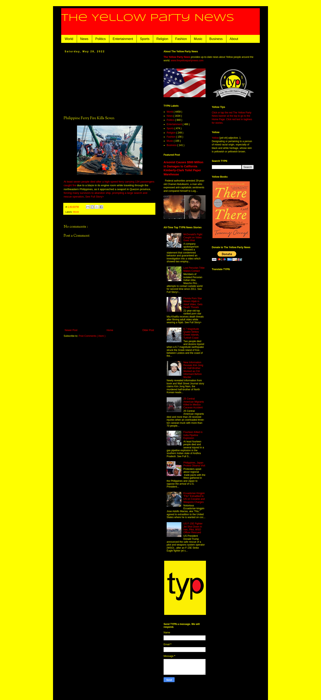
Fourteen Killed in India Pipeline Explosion (192, 435)
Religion (162, 39)
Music (198, 39)
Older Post (148, 330)
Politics (100, 39)
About (234, 39)
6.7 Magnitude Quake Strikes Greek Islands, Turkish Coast (191, 333)
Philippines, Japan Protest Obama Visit (194, 464)
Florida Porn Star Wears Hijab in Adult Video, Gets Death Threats (192, 303)
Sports (144, 39)
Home (110, 330)
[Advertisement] (109, 84)
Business (216, 39)
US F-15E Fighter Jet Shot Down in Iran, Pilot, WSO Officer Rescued (192, 528)
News (84, 39)
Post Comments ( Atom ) (92, 336)
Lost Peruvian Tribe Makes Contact (194, 269)
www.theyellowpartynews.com (187, 60)
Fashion (181, 39)
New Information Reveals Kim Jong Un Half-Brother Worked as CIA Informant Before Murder (193, 370)
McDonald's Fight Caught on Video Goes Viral (192, 237)
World (69, 39)
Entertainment (123, 39)
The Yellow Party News (147, 18)
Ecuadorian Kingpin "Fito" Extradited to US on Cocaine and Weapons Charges (194, 498)
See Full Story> (94, 196)
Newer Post (71, 330)
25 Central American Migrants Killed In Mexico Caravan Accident (193, 403)
